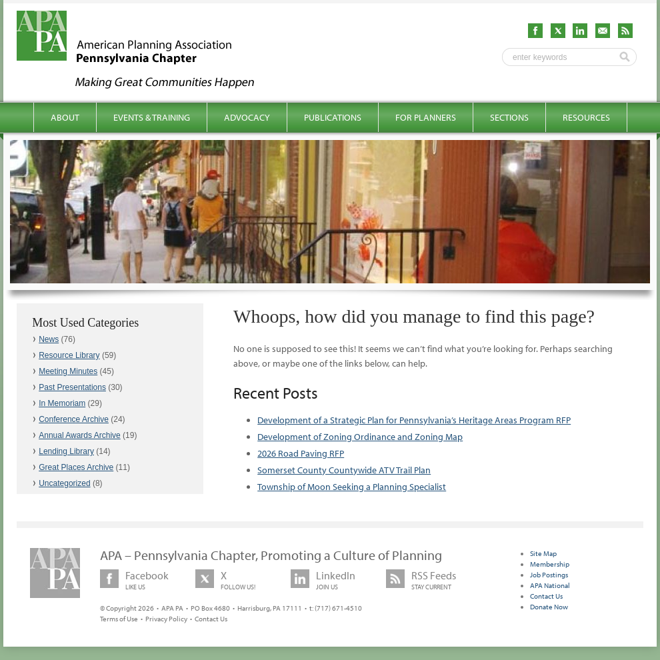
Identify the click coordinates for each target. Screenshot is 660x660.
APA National (550, 585)
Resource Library (69, 355)
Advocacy (247, 117)
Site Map (543, 553)
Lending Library (66, 451)
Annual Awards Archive (80, 435)
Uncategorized (64, 483)
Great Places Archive (76, 467)
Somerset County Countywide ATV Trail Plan (344, 470)
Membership (549, 564)
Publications (332, 117)
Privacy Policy (166, 618)
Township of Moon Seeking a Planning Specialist (351, 487)
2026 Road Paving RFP (300, 453)
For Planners (425, 117)
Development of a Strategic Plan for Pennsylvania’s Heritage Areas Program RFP (414, 420)
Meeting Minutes (68, 371)
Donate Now (549, 606)
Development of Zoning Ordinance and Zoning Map (360, 437)
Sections (509, 117)
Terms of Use (119, 618)
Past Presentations (72, 387)
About (65, 117)
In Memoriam (62, 403)
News (49, 339)
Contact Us (211, 618)
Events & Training (151, 117)
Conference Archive (74, 419)
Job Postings (549, 574)
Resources (586, 117)
